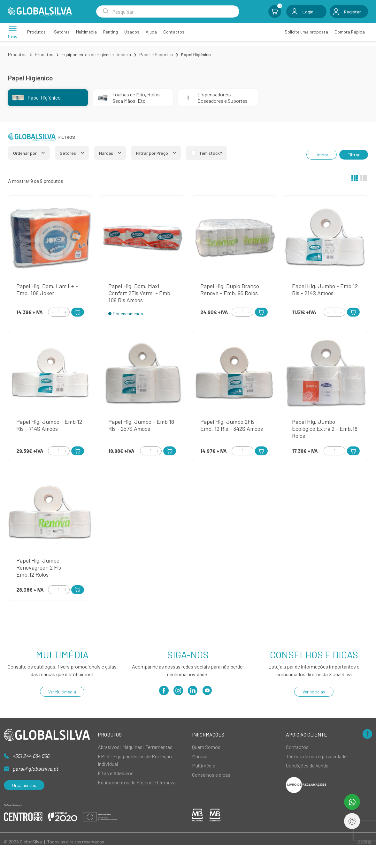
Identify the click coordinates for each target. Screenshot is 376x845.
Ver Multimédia (62, 691)
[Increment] (65, 312)
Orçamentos (24, 785)
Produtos (17, 54)
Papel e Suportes (156, 54)
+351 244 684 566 (30, 756)
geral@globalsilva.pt (35, 769)
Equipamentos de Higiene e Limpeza (96, 54)
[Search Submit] (105, 11)
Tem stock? (210, 153)
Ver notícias (314, 691)
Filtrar (354, 154)
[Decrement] (52, 312)
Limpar (321, 154)
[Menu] (12, 32)
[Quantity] (59, 312)
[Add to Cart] (77, 312)
